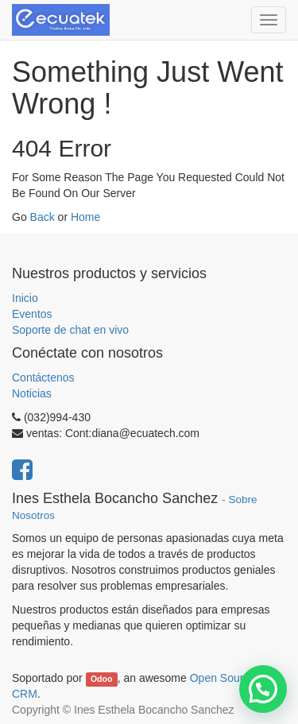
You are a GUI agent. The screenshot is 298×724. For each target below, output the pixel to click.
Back (42, 217)
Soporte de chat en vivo (70, 329)
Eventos (32, 314)
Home (85, 217)
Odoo (101, 678)
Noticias (32, 393)
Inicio (25, 298)
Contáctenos (43, 377)
